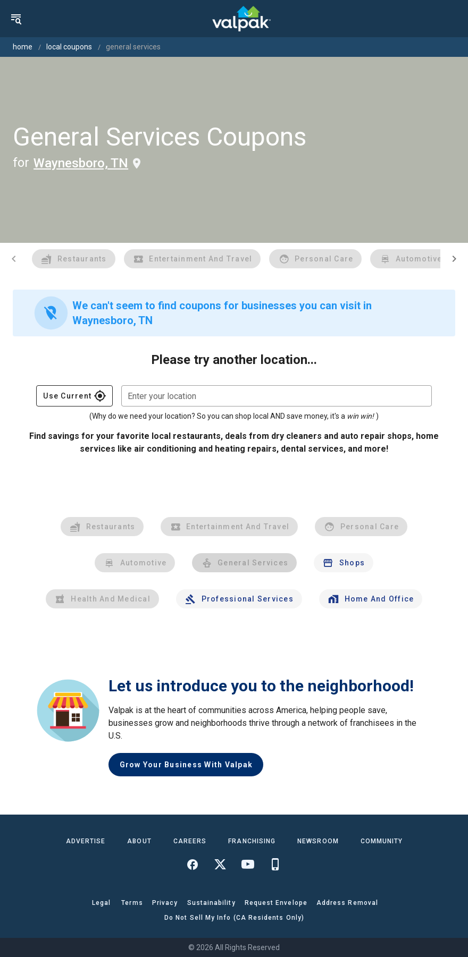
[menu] (16, 18)
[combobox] (276, 395)
